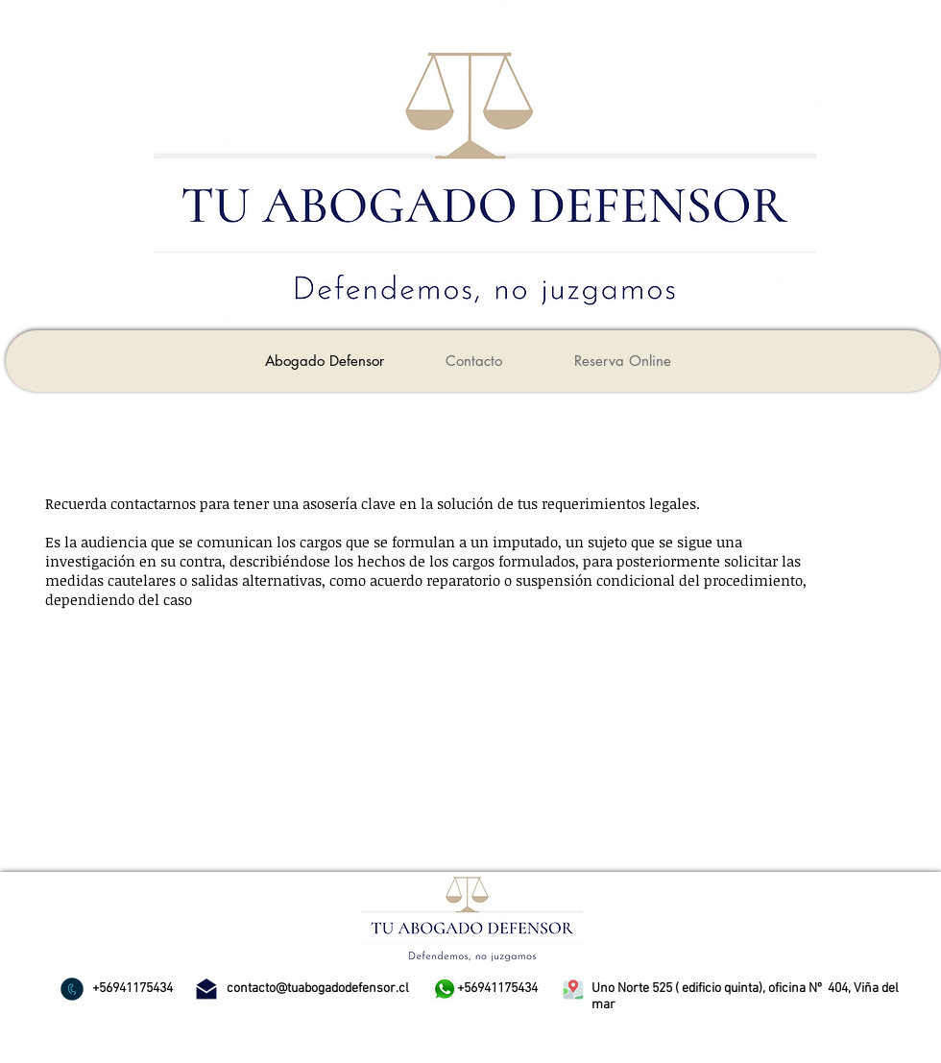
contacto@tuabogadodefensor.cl (318, 988)
